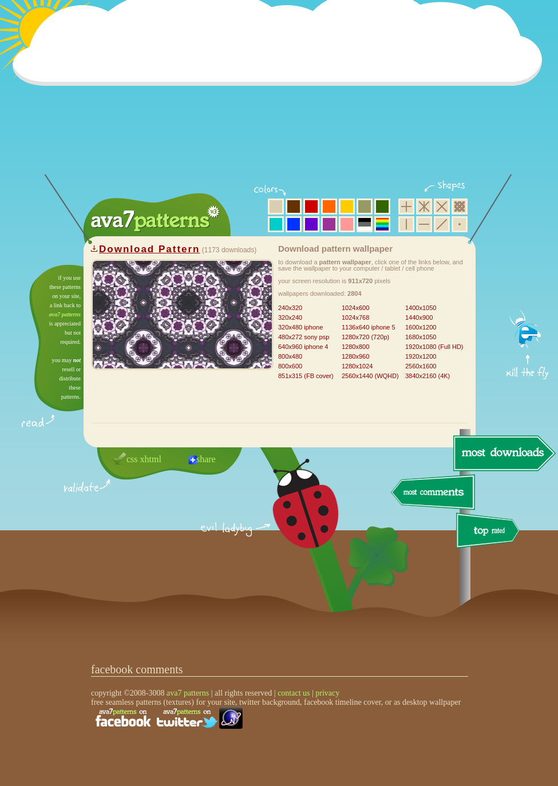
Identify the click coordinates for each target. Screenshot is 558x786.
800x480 (290, 356)
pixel (460, 207)
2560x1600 (420, 366)
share (206, 459)
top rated (490, 532)
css (132, 459)
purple (329, 224)
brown (294, 207)
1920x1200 (420, 356)
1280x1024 (357, 366)
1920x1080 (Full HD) (434, 346)
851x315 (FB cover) (306, 375)
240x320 (290, 307)
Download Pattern (149, 249)
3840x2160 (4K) (427, 375)
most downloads (503, 453)
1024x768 (355, 317)
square (406, 207)
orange (329, 207)
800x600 (290, 366)
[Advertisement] (281, 94)
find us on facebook (123, 718)
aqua (276, 224)
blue (294, 224)
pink (347, 224)
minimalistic (460, 224)
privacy (327, 693)
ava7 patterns (65, 314)
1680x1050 (420, 337)
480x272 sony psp (303, 337)
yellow (347, 207)
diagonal (442, 224)
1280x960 (355, 356)
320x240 (290, 317)
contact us (294, 693)
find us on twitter (187, 718)
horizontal (424, 224)
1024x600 (355, 307)
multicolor (382, 224)
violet (311, 224)
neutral (365, 224)
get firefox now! (528, 269)
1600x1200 (420, 327)
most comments (433, 493)
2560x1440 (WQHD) (370, 375)
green (382, 207)
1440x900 (419, 317)
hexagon (424, 207)
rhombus (442, 207)
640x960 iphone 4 (303, 346)
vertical (406, 224)
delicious (294, 516)
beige (276, 207)
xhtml (150, 459)
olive (365, 207)
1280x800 (355, 346)
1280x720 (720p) (365, 337)
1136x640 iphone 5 (368, 327)
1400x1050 (420, 307)
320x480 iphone (300, 327)
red (311, 207)
